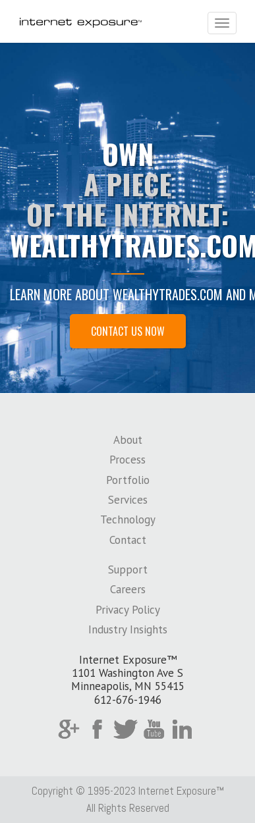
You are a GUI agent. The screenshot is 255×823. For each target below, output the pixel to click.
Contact (127, 540)
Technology (128, 519)
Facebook (97, 729)
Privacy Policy (128, 609)
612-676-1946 (127, 700)
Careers (128, 589)
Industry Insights (127, 629)
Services (128, 499)
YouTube (154, 729)
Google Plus (69, 729)
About (127, 440)
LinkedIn (182, 729)
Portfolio (128, 480)
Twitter (125, 729)
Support (128, 569)
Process (127, 459)
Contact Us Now (128, 331)
